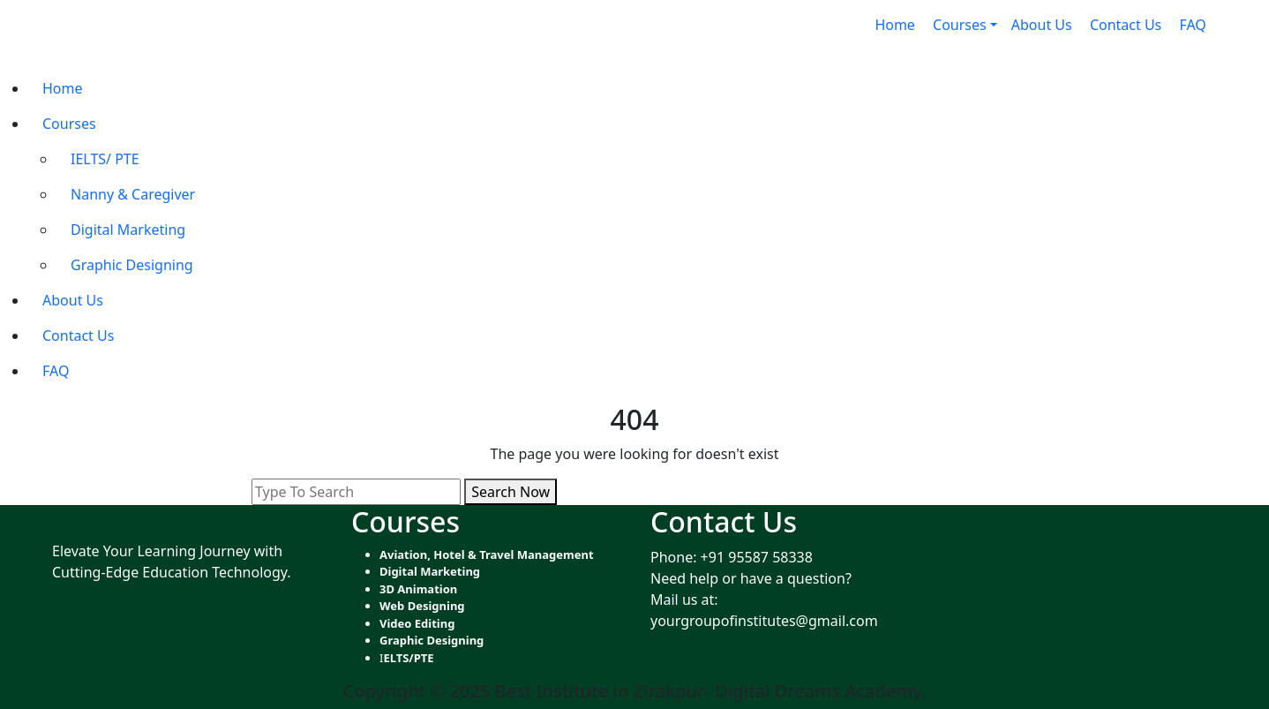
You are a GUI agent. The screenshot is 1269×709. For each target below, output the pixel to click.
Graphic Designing (134, 265)
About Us (1043, 24)
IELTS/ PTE (107, 159)
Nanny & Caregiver (135, 194)
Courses (69, 123)
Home (897, 24)
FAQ (1194, 24)
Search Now (510, 492)
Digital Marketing (130, 229)
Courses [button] (960, 24)
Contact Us (1128, 24)
